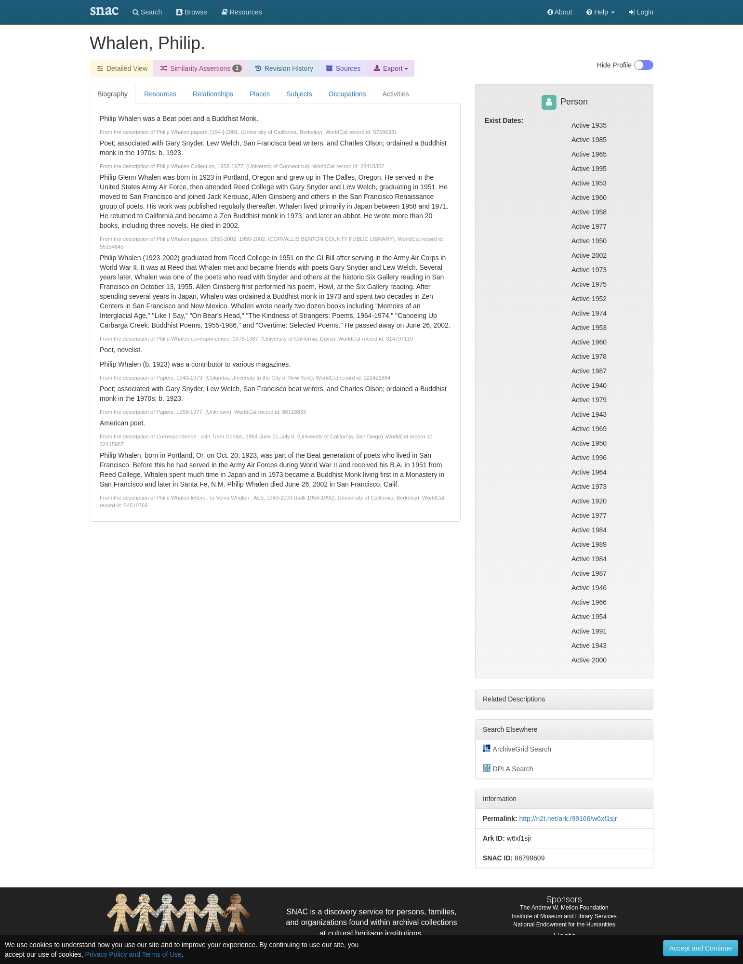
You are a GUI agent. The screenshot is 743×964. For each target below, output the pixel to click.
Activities (396, 94)
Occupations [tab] (347, 94)
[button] (600, 12)
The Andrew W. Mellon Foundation (564, 907)
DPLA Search (508, 768)
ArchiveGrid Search (517, 748)
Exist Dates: (504, 120)
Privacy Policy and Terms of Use (133, 954)
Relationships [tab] (213, 94)
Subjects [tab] (299, 94)
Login (641, 12)
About (559, 12)
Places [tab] (260, 94)
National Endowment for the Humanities (564, 924)
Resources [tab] (160, 94)
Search (147, 12)
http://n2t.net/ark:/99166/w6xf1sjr (568, 818)
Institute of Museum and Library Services (564, 916)
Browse (191, 12)
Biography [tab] (112, 94)
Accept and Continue (700, 948)
